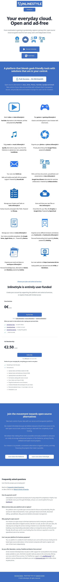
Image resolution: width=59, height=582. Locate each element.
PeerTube (19, 123)
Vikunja (15, 211)
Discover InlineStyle (29, 49)
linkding (48, 240)
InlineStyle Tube (11, 324)
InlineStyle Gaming (11, 329)
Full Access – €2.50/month (29, 79)
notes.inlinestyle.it (20, 233)
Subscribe (29, 355)
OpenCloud (52, 211)
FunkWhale (14, 152)
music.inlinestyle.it (18, 144)
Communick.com (40, 558)
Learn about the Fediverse (16, 456)
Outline (21, 270)
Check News (29, 55)
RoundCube (20, 179)
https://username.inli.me (51, 262)
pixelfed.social (47, 556)
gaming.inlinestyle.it (49, 117)
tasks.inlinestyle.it (14, 205)
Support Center (40, 575)
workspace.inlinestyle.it (14, 264)
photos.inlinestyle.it (52, 144)
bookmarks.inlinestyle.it (50, 235)
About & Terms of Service (21, 489)
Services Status (18, 575)
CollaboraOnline (52, 181)
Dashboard (29, 9)
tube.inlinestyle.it (18, 117)
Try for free (29, 315)
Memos (25, 238)
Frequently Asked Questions (15, 487)
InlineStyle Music (11, 327)
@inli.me (18, 174)
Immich (48, 150)
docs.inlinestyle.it (49, 176)
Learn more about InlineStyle (41, 456)
